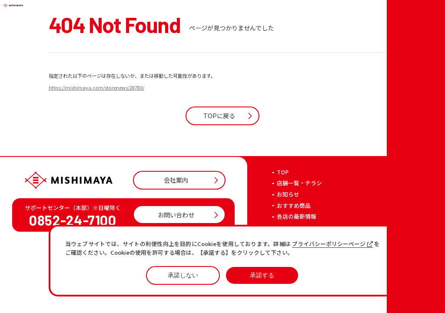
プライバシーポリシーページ (332, 244)
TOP (283, 209)
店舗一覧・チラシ (299, 220)
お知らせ (288, 231)
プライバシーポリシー (339, 270)
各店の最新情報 (296, 253)
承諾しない (183, 275)
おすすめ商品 (294, 242)
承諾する (262, 275)
